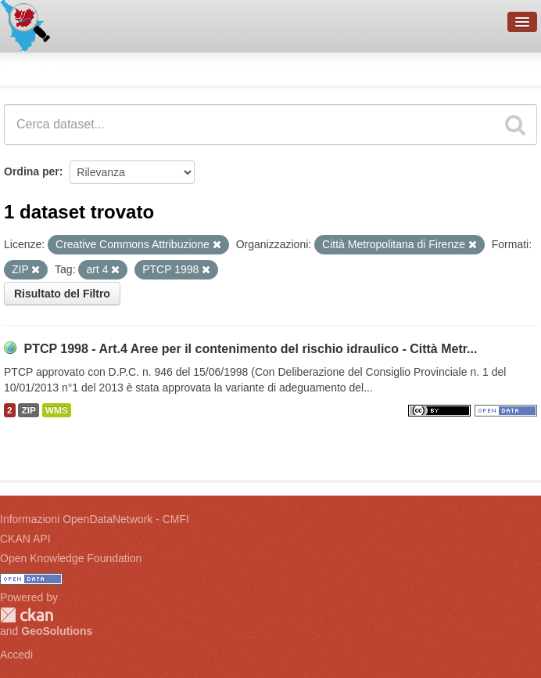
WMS (56, 410)
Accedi (16, 654)
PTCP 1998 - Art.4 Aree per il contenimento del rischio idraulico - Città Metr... (250, 348)
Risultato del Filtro (62, 293)
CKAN (26, 615)
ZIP (28, 410)
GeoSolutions (56, 631)
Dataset (28, 66)
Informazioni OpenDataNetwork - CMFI (94, 519)
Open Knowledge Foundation (71, 558)
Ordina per (31, 171)
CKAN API (25, 538)
